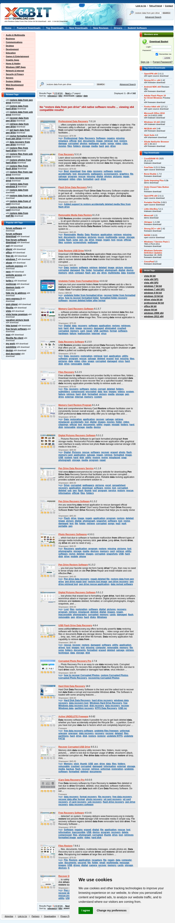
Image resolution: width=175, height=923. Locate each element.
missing (120, 138)
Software (101, 138)
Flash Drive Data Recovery (72, 187)
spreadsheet (118, 485)
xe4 (8, 246)
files (69, 146)
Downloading (50, 916)
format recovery (88, 796)
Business (10, 38)
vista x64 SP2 (151, 282)
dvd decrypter (13, 353)
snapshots (112, 554)
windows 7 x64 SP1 (154, 289)
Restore (95, 234)
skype (9, 262)
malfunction (84, 333)
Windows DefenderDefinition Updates (153, 251)
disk (72, 328)
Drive (66, 485)
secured (82, 862)
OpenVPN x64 (150, 74)
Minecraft (148, 215)
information (64, 493)
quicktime (11, 347)
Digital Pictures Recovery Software (77, 435)
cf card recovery (77, 802)
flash (68, 240)
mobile (74, 556)
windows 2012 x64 (154, 316)
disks (93, 617)
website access (14, 275)
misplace (63, 141)
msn (8, 334)
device (129, 270)
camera (93, 865)
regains (111, 138)
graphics (124, 174)
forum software (14, 228)
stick (70, 273)
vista (8, 311)
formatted (88, 179)
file (131, 174)
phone (82, 556)
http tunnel (11, 325)
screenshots (79, 242)
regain (106, 240)
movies (62, 146)
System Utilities (13, 81)
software (108, 171)
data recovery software (81, 804)
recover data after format (71, 799)
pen (107, 146)
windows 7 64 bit (153, 286)
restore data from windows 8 (17, 185)
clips (124, 143)
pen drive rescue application (94, 584)
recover (100, 419)
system (68, 242)
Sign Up (145, 62)
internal (79, 397)
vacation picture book (17, 320)
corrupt (102, 389)
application (106, 234)
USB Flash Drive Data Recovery (75, 625)
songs (110, 143)
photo (122, 452)
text (80, 141)
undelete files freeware (106, 730)
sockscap (11, 284)
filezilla (9, 307)
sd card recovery (113, 799)
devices (95, 551)
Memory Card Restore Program (75, 405)
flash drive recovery (113, 802)
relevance (52, 96)
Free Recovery (66, 154)
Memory (68, 763)
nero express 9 (14, 298)
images (112, 391)
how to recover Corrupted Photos (82, 675)
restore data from (19, 190)
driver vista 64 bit (153, 299)
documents (89, 141)
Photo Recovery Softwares (72, 534)
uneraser (73, 733)
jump (75, 240)
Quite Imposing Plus (154, 180)
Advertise (9, 916)
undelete (129, 769)
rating (79, 96)
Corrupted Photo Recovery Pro (74, 661)
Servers (9, 78)
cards (113, 614)
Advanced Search (153, 17)
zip (86, 240)
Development (12, 49)
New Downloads (78, 28)
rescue (82, 176)
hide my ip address (16, 293)
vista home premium (17, 314)
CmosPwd (149, 261)
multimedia (111, 237)
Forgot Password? (163, 62)
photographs (65, 551)
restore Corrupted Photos (114, 675)
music (101, 237)
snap (124, 457)
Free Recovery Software (71, 813)
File (66, 389)
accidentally (64, 174)
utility (125, 356)
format (113, 331)
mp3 (118, 523)
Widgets (10, 88)
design (9, 350)
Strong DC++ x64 (152, 80)
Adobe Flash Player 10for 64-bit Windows (155, 96)
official (73, 141)
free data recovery (122, 796)
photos (83, 143)
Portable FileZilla (152, 202)
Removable (70, 234)
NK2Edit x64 (150, 128)
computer (101, 647)
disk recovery (96, 705)
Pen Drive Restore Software (73, 564)
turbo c (10, 280)
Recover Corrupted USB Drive (74, 747)
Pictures (76, 452)
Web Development (14, 85)
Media (80, 234)
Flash (67, 518)
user (60, 862)
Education (11, 53)
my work (10, 343)
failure (73, 333)
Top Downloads (55, 28)
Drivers (118, 28)
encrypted (91, 391)
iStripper (148, 222)
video (118, 143)
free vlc (10, 256)
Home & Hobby (13, 63)
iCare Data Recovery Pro (71, 780)
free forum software (16, 329)
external (69, 397)
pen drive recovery (118, 581)
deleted (103, 267)
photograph (111, 270)
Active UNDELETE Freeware (73, 716)
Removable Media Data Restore (75, 215)
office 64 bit (150, 306)
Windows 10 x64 (152, 122)
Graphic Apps (12, 60)
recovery (97, 171)
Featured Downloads (29, 28)
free (84, 171)
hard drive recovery (102, 700)
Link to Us (141, 6)
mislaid (115, 424)
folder (89, 270)
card (97, 179)
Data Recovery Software (71, 341)
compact (79, 273)
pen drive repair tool (76, 581)
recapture (97, 860)
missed (128, 267)
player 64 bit (150, 309)
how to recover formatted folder (82, 298)
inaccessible (65, 614)
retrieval (108, 141)
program (72, 176)
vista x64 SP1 (151, 279)
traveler (131, 273)
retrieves (125, 325)
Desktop (10, 46)
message (124, 862)
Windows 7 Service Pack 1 (157, 242)
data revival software (122, 584)
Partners (35, 916)
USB (96, 331)
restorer (101, 736)
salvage (62, 176)
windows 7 (11, 259)
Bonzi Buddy (150, 174)
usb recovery (95, 802)
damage (62, 143)
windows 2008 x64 (154, 313)
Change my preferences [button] (112, 910)
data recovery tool (78, 703)
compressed (77, 391)
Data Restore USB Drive (71, 250)
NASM (147, 235)
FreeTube (148, 167)
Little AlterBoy (151, 209)
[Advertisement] (53, 44)
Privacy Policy (66, 916)
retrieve (118, 234)
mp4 (123, 523)
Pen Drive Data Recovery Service (76, 468)
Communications (14, 42)
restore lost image (97, 581)
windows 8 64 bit (153, 293)
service (112, 490)
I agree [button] (85, 910)
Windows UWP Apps (16, 67)
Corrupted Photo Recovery (72, 678)
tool (116, 141)
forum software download (14, 235)
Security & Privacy (15, 74)
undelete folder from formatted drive (83, 295)
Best (66, 171)
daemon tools (13, 287)
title (60, 96)
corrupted (73, 143)
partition (104, 331)
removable (76, 364)
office (9, 252)
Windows (102, 617)
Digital (67, 325)
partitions (63, 736)
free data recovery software (78, 730)
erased (110, 358)
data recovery (112, 705)
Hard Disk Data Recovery (71, 686)
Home (8, 28)
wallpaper (94, 143)
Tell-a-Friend (155, 6)
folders (77, 146)
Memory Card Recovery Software (76, 308)
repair (126, 176)
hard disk (96, 837)
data (89, 171)
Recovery (90, 138)
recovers (116, 832)
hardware (63, 333)
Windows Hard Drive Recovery (106, 703)
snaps (91, 361)
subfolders (64, 391)
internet (96, 333)
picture (119, 267)
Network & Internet (15, 71)
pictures (117, 176)
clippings (63, 424)
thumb (87, 490)
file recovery (104, 796)
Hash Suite (149, 135)
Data (81, 138)
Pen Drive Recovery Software (74, 501)
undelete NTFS (115, 736)
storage (86, 146)
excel (108, 485)
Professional (70, 138)
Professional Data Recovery (73, 121)
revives (116, 325)
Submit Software (137, 28)
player (9, 249)
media (94, 146)
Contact (169, 6)
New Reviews (100, 28)
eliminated (110, 328)
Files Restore (65, 845)
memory (62, 273)
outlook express (14, 266)
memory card (65, 455)
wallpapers (97, 174)
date (86, 96)
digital (100, 176)
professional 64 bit (154, 303)
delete (125, 832)
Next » (68, 93)
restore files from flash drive (17, 167)
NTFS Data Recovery (106, 708)
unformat (125, 730)
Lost (66, 609)
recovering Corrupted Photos (103, 678)
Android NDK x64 (152, 87)
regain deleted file (100, 579)
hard (101, 146)
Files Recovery (66, 372)
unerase (62, 733)
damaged (63, 179)
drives (79, 617)
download (75, 171)
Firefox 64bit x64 (152, 106)
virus (103, 333)
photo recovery (94, 799)
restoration (86, 356)
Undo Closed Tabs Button (156, 187)
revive (93, 389)
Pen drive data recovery (76, 579)
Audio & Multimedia (15, 35)
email (102, 862)
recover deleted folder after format (87, 300)
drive (113, 146)
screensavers (111, 174)
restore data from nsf (21, 195)
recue (120, 240)
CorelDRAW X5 (151, 158)
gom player (12, 304)
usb (70, 490)
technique (63, 652)
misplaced (63, 422)
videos (121, 391)
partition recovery (84, 708)
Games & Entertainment (17, 56)
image (99, 141)
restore (123, 141)
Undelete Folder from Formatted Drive (78, 281)
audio (103, 143)
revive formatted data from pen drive (19, 137)
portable (62, 526)
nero (8, 271)
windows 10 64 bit (153, 296)
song (61, 650)
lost (74, 174)
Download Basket (158, 41)
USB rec (122, 708)
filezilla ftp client (14, 338)
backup (70, 769)
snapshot (101, 521)
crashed (121, 328)
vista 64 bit (150, 276)
